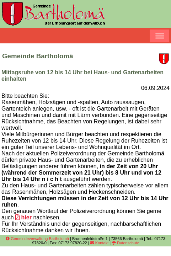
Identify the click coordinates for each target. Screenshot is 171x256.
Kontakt (99, 243)
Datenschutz (125, 243)
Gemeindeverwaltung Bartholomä (37, 238)
